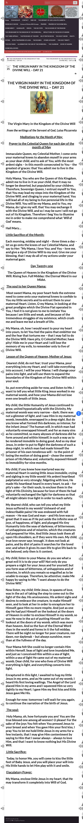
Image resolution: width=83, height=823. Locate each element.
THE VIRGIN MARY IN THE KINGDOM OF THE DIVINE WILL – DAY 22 (61, 59)
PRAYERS (43, 24)
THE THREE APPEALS (11, 36)
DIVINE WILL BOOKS (11, 48)
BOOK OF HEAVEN (66, 44)
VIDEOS (29, 28)
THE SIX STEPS (38, 28)
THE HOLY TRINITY (63, 40)
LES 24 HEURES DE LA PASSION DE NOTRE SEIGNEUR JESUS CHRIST (23, 51)
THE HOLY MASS (10, 44)
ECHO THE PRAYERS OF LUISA (21, 40)
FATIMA (7, 40)
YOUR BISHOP (15, 20)
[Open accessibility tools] (78, 413)
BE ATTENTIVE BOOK (47, 36)
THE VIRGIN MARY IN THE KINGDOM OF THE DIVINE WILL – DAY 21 (41, 85)
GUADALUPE (20, 28)
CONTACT (25, 20)
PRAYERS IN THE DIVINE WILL (58, 24)
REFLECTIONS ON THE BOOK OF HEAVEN (56, 32)
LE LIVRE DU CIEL (47, 51)
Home (7, 20)
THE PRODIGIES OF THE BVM (29, 36)
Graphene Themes (20, 820)
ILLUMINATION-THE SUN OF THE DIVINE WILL (32, 44)
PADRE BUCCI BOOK (11, 24)
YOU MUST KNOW (62, 36)
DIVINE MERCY (9, 28)
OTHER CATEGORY (49, 40)
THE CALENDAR (53, 44)
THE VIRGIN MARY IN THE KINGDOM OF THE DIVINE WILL (23, 32)
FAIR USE (33, 20)
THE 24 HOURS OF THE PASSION (55, 28)
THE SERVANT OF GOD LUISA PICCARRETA (51, 20)
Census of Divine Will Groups (29, 24)
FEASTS (72, 36)
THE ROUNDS (37, 40)
